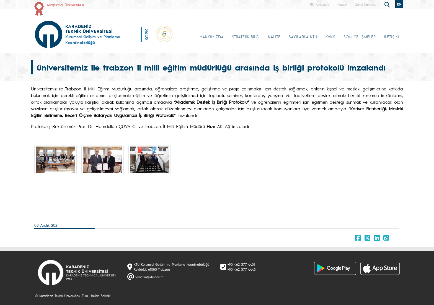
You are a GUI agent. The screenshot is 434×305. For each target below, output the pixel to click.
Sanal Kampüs (365, 4)
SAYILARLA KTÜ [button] (303, 36)
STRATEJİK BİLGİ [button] (246, 36)
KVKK (330, 36)
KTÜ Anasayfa (319, 4)
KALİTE (274, 36)
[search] (388, 4)
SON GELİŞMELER (359, 36)
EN (399, 4)
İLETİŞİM (391, 36)
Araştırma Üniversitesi (65, 4)
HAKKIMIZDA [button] (212, 36)
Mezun (342, 4)
